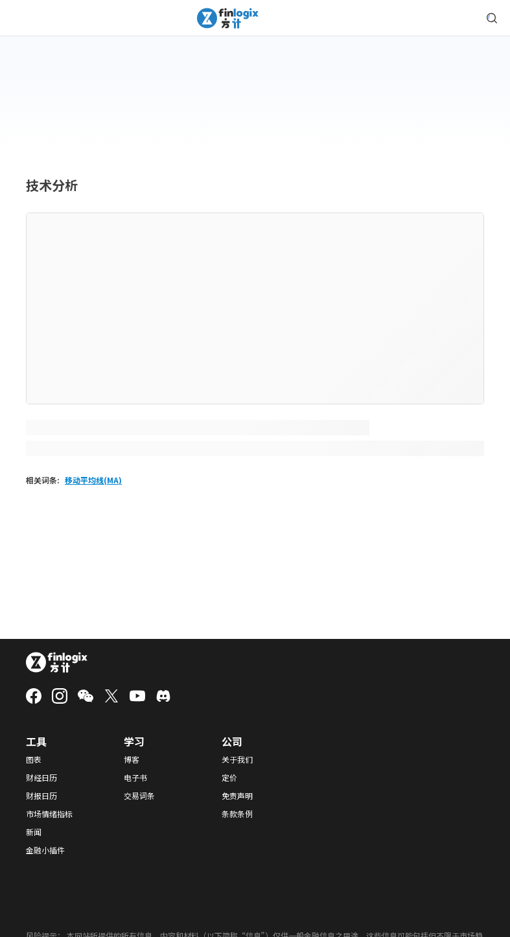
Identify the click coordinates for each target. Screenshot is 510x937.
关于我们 (237, 759)
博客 (131, 759)
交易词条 (139, 796)
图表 (33, 759)
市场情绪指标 (49, 814)
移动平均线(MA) (93, 479)
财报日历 (41, 796)
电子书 (135, 777)
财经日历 (41, 777)
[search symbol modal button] (492, 18)
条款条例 (237, 814)
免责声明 (237, 796)
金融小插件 (45, 850)
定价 (229, 777)
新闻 (33, 832)
